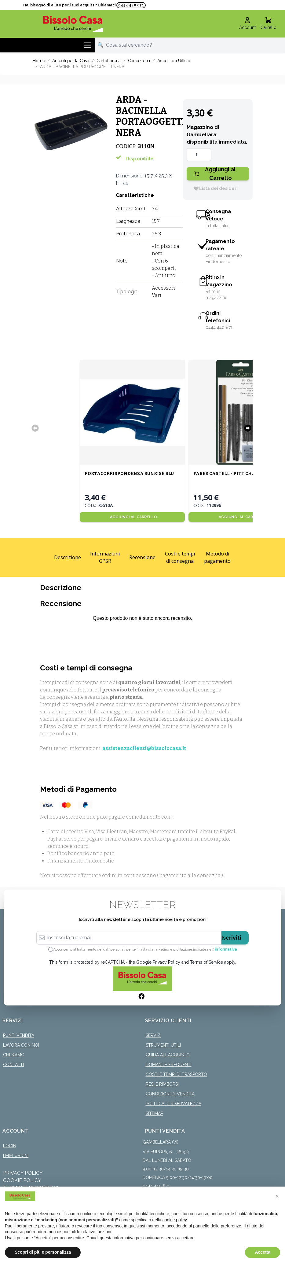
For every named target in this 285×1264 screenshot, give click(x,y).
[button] (277, 1196)
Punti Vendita (18, 1035)
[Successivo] (247, 428)
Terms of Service (206, 962)
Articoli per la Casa (70, 60)
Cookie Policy (22, 1180)
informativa (226, 949)
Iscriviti (231, 937)
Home (39, 60)
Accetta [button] (262, 1252)
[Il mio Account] (247, 23)
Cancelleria (139, 60)
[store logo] (73, 23)
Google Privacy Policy (158, 962)
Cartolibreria (109, 60)
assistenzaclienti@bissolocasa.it (144, 748)
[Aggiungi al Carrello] (132, 517)
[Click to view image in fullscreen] (71, 130)
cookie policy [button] (175, 1219)
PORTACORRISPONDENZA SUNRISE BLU (129, 473)
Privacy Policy (23, 1173)
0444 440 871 (131, 5)
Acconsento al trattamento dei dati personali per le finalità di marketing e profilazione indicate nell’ (145, 949)
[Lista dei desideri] (215, 188)
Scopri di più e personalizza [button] (43, 1252)
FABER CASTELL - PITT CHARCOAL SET (236, 473)
